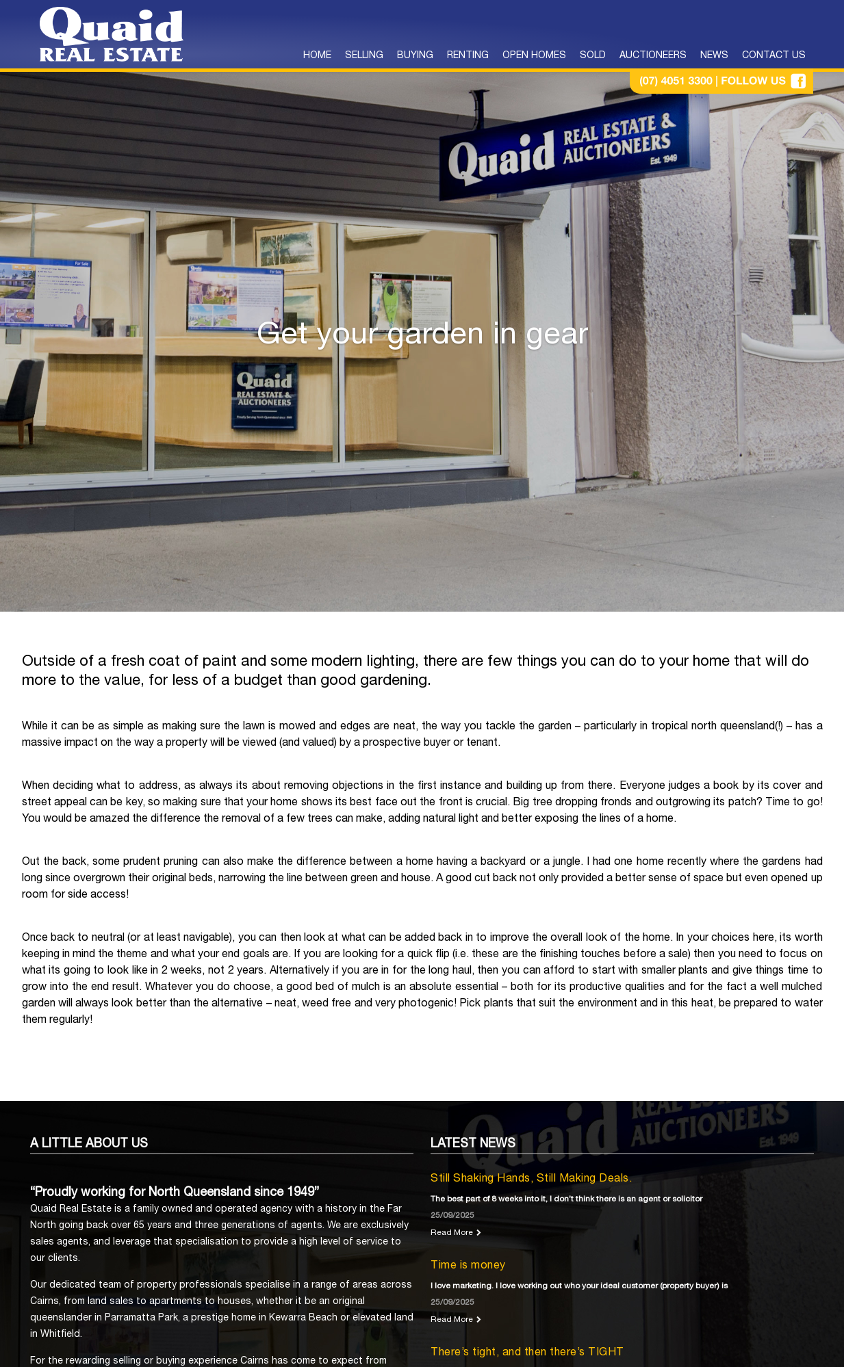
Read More (452, 1233)
